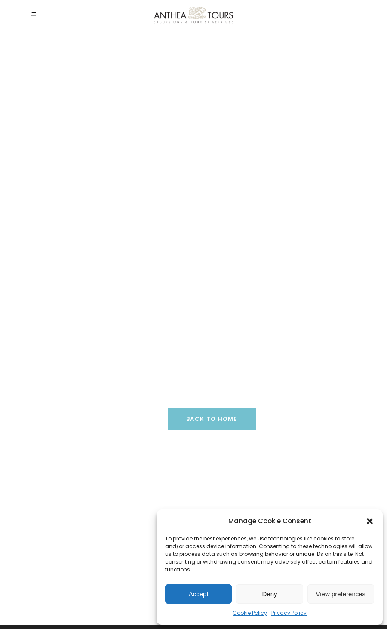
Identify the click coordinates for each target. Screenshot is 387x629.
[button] (370, 521)
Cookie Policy (250, 613)
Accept (199, 594)
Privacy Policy (289, 613)
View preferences (341, 594)
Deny (269, 594)
